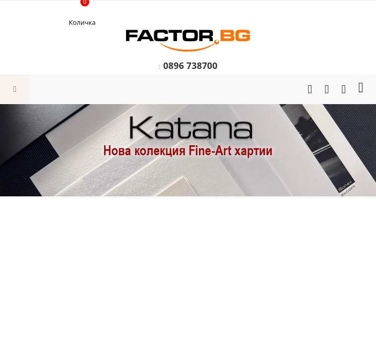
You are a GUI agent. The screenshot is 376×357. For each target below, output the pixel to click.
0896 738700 (190, 65)
